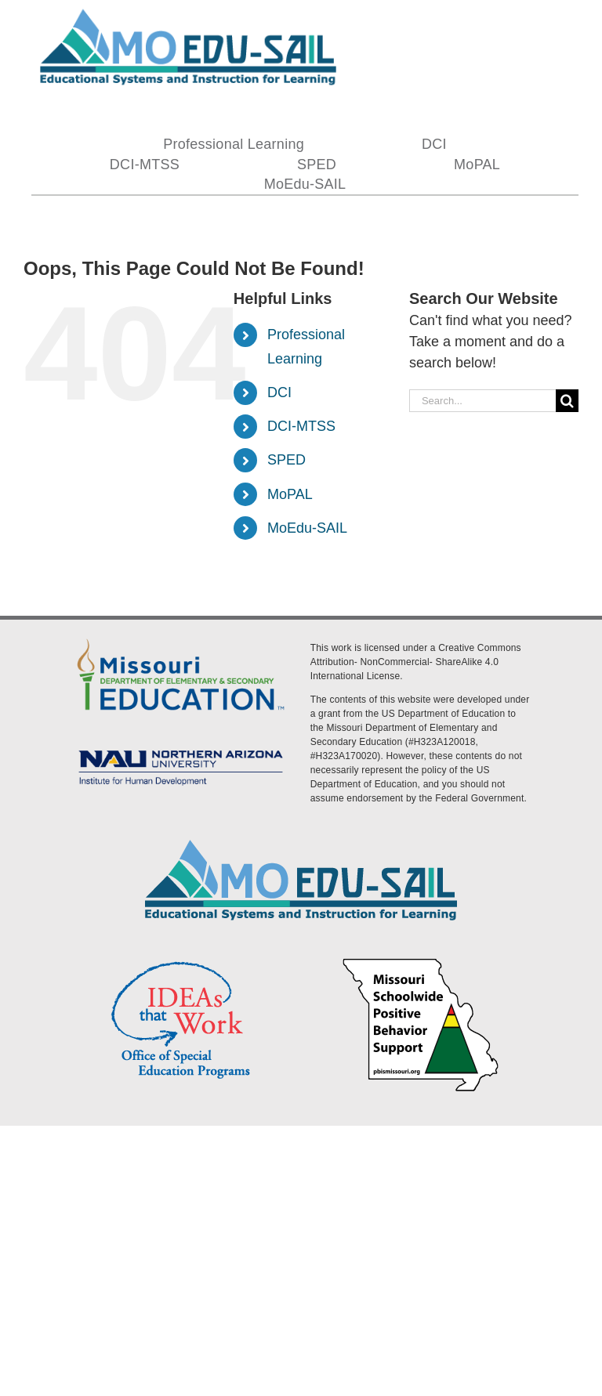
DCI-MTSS (301, 426)
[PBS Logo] (420, 960)
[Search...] (482, 400)
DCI (279, 392)
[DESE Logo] (181, 638)
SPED (286, 460)
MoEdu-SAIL (307, 528)
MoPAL (290, 494)
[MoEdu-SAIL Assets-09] (181, 748)
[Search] (567, 400)
